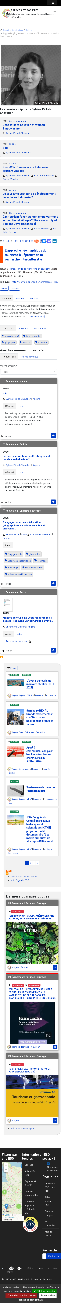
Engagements (15, 554)
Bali (5, 147)
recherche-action (34, 567)
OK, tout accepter (44, 1291)
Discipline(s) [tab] (40, 328)
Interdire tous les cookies (21, 1295)
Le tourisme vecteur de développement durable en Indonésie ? (29, 195)
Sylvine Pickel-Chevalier (18, 133)
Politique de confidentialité (30, 1300)
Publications (17, 30)
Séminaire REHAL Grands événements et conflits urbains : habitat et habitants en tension (39, 717)
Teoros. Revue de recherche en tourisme (29, 268)
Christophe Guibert (14, 626)
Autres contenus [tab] (29, 356)
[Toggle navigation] (6, 22)
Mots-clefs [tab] (8, 328)
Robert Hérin (11, 534)
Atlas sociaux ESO (49, 1201)
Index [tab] (22, 406)
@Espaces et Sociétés (53, 1167)
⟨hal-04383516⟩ (37, 316)
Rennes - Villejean (30, 1046)
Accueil (6, 30)
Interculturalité (12, 336)
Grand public (12, 853)
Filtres (11, 668)
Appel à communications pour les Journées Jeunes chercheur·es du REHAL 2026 (39, 754)
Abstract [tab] (34, 298)
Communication (17, 121)
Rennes (7, 537)
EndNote (14, 288)
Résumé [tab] (20, 298)
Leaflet (6, 1215)
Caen (24, 534)
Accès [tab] (8, 633)
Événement (40, 695)
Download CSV (8, 871)
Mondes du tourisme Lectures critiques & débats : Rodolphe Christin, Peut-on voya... (28, 619)
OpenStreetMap (9, 1217)
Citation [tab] (7, 298)
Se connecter (50, 1223)
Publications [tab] (9, 356)
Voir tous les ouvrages (22, 1128)
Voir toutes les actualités (24, 876)
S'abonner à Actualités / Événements (7, 873)
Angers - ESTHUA (26, 695)
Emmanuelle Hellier (39, 534)
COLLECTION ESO (24, 240)
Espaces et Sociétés (25, 10)
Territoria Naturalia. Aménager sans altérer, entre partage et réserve (31, 917)
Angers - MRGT (25, 799)
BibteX (4, 288)
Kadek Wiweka (10, 178)
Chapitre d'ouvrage (30, 510)
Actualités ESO (30, 1173)
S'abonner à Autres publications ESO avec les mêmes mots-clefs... (1, 657)
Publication (10, 381)
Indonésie (42, 342)
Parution (30, 903)
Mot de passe (48, 1233)
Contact (29, 1164)
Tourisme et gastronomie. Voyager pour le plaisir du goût (29, 1070)
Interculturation (33, 336)
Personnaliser (47, 1295)
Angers (36, 398)
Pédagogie (13, 567)
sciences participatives (20, 574)
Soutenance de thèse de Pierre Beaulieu (40, 788)
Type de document (8, 366)
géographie (10, 342)
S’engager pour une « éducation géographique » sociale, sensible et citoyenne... (24, 525)
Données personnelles (31, 1193)
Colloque (48, 849)
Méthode (42, 560)
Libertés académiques (19, 560)
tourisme (26, 342)
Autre (23, 592)
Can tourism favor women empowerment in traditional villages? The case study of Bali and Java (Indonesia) (30, 220)
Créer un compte (49, 1213)
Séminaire (40, 732)
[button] (55, 12)
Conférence (51, 695)
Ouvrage (41, 903)
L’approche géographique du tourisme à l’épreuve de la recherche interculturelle (27, 254)
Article (29, 30)
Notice (12, 144)
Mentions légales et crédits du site (30, 1207)
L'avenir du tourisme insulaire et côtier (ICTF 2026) (40, 684)
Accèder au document (18, 641)
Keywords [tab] (24, 328)
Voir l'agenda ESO (20, 880)
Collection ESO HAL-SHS (50, 1187)
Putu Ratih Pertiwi (44, 175)
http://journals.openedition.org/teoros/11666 (35, 281)
